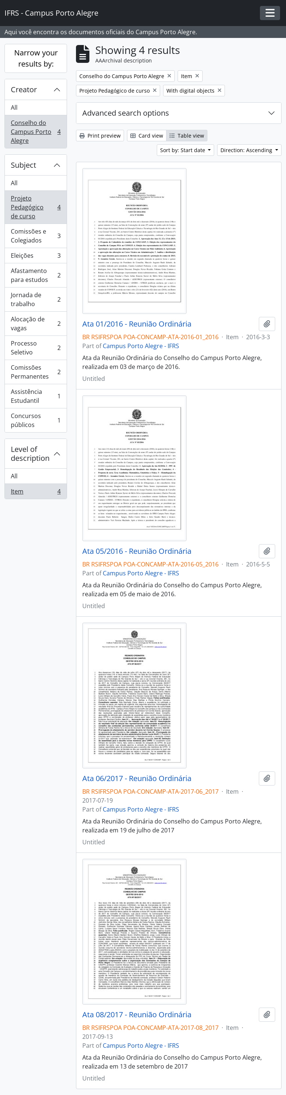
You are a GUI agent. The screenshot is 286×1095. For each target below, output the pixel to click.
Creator (24, 89)
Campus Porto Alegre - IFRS (141, 346)
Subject (23, 165)
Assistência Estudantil (35, 396)
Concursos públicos (35, 420)
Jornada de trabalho (35, 299)
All (14, 107)
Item (35, 493)
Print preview (100, 135)
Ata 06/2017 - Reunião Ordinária (136, 778)
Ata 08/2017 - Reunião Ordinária (136, 1014)
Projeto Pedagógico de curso (35, 207)
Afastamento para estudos (35, 275)
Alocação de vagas (35, 323)
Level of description (30, 453)
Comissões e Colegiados (35, 235)
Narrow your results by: (36, 58)
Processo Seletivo (35, 347)
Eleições (35, 257)
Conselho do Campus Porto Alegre (35, 132)
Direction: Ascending (247, 150)
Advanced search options (125, 113)
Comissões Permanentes (35, 371)
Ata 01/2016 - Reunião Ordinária (136, 323)
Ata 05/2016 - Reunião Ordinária (136, 551)
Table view (186, 135)
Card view (146, 135)
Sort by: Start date (183, 150)
